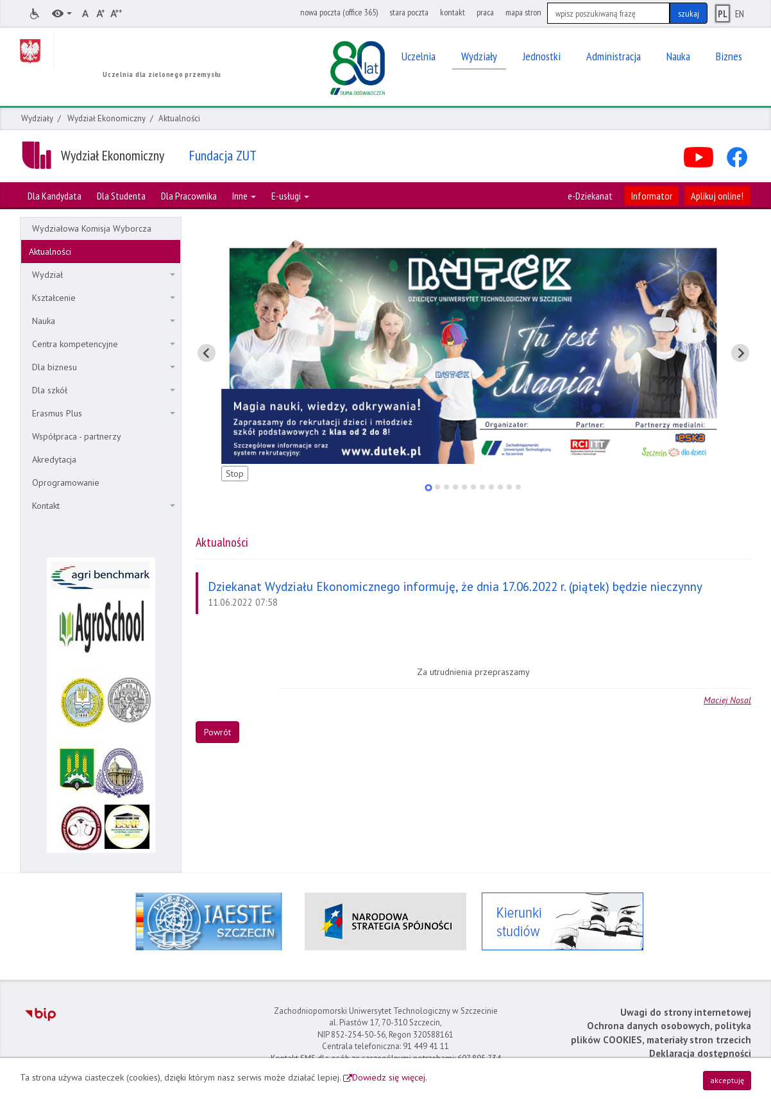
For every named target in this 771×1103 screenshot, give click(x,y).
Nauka (103, 321)
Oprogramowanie (65, 482)
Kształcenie (103, 298)
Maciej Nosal (727, 700)
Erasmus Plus (103, 413)
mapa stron (523, 12)
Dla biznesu (103, 367)
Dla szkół (103, 390)
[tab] (428, 487)
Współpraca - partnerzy (76, 436)
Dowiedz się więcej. (389, 1077)
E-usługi (290, 195)
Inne (244, 195)
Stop (235, 473)
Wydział (103, 274)
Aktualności (50, 251)
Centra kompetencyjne (103, 344)
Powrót (217, 732)
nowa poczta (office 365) (339, 12)
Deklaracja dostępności (700, 1053)
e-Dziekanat (590, 195)
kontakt (452, 12)
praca (485, 12)
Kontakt (103, 505)
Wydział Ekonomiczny (106, 118)
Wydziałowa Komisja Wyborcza (91, 228)
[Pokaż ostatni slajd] (207, 353)
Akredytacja (54, 459)
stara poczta (408, 12)
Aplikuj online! (717, 195)
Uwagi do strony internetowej (685, 1012)
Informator (651, 195)
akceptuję (727, 1080)
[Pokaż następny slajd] (740, 353)
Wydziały (37, 118)
